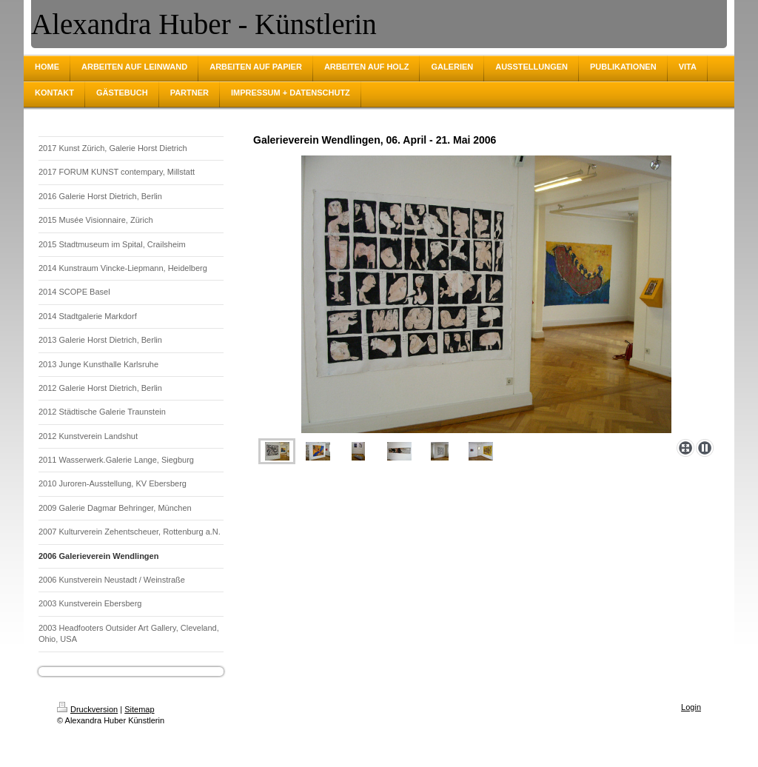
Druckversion (87, 709)
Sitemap (139, 709)
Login (691, 707)
